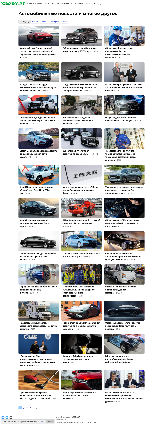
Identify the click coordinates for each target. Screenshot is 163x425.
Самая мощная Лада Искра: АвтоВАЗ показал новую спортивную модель (38, 154)
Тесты (47, 3)
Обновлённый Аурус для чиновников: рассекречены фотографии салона (38, 256)
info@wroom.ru (61, 419)
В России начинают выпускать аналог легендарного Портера (120, 289)
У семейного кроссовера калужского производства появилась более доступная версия (124, 190)
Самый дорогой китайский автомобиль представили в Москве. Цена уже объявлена (123, 256)
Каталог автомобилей (62, 3)
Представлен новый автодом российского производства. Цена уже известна (38, 326)
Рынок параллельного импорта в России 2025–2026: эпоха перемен (79, 395)
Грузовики (78, 3)
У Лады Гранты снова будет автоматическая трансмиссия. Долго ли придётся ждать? (38, 87)
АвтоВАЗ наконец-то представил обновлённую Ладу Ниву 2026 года (36, 190)
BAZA (96, 3)
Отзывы (88, 3)
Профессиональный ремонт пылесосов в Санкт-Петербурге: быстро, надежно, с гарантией (36, 395)
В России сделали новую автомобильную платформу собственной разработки (119, 359)
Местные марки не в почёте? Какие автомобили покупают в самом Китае (80, 190)
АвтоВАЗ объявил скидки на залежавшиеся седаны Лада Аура (34, 223)
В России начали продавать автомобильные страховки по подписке (77, 120)
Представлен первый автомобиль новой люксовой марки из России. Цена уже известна (79, 87)
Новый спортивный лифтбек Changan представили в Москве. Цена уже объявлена (81, 326)
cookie (40, 422)
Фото (65, 22)
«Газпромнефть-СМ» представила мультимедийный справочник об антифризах (122, 223)
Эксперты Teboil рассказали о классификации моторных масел (77, 359)
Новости (34, 22)
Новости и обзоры (35, 3)
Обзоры (44, 22)
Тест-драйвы (55, 22)
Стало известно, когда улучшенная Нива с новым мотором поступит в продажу (37, 120)
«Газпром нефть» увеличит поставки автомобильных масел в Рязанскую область (123, 87)
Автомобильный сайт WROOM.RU (68, 417)
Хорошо (50, 422)
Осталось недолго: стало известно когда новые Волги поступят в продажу (122, 326)
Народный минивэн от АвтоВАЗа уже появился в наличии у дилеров (38, 289)
